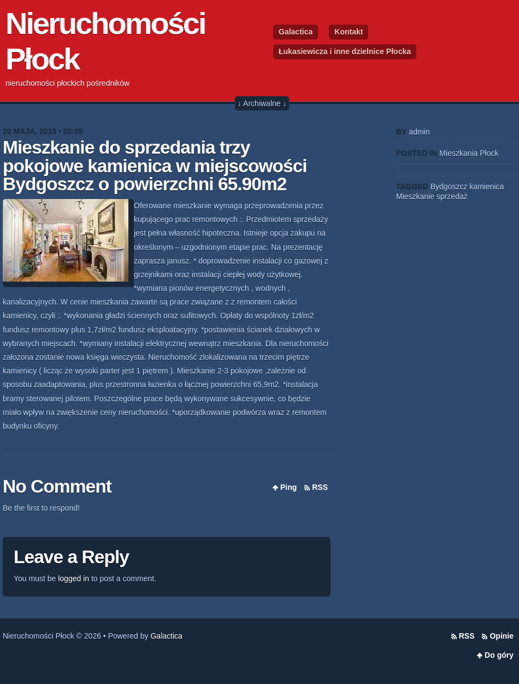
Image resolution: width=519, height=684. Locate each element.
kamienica (486, 186)
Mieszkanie (415, 196)
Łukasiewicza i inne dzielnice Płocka (345, 51)
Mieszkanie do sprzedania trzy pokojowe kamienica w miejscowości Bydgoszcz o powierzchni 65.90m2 (155, 165)
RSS (320, 487)
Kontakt (348, 31)
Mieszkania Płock (468, 153)
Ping (288, 487)
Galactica (295, 31)
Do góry (499, 655)
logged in (73, 578)
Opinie (501, 636)
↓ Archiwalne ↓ (262, 103)
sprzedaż (452, 196)
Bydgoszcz (449, 186)
